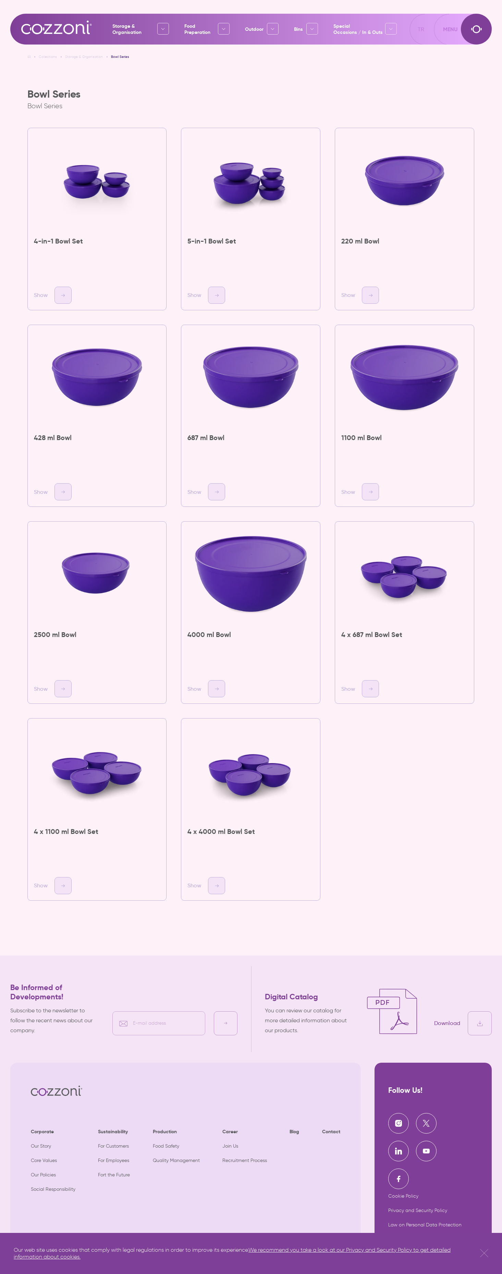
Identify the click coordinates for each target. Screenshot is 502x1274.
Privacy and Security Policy (417, 1210)
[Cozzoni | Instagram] (398, 1123)
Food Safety (166, 1146)
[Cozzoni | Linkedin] (398, 1151)
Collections (48, 57)
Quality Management (176, 1160)
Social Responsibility (53, 1189)
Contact (331, 1131)
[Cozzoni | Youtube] (426, 1151)
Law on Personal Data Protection (425, 1225)
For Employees (113, 1160)
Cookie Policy (403, 1196)
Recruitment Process (244, 1160)
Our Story (41, 1146)
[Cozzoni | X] (426, 1123)
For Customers (113, 1146)
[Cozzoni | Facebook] (398, 1179)
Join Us (230, 1146)
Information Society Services (419, 1239)
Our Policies (43, 1175)
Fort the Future (114, 1175)
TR (420, 29)
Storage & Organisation (84, 57)
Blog (294, 1131)
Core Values (44, 1160)
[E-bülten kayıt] (225, 1023)
